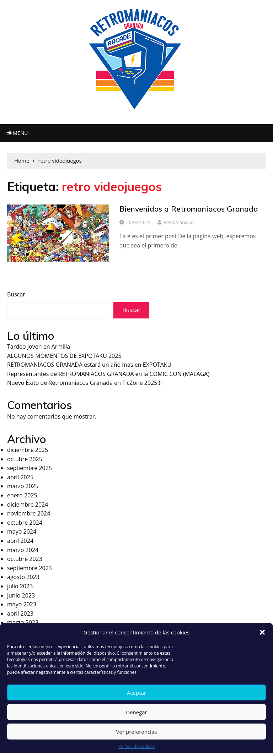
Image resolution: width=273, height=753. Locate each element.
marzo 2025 (22, 486)
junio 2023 (21, 595)
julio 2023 (20, 586)
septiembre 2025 (29, 468)
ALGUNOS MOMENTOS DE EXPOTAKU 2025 (64, 356)
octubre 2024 (24, 522)
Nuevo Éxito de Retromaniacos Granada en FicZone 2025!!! (84, 383)
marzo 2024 (22, 550)
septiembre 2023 (29, 568)
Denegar (136, 718)
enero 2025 (22, 495)
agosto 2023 (23, 577)
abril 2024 (20, 541)
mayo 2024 (21, 531)
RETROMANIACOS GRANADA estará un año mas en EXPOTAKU (89, 365)
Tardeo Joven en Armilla (38, 346)
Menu (17, 133)
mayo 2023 (21, 604)
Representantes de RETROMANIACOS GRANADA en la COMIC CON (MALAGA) (108, 374)
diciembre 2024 (27, 504)
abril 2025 (20, 477)
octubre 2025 (24, 459)
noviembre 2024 (28, 513)
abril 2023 (20, 613)
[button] (262, 639)
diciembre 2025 (27, 450)
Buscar (16, 294)
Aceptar (136, 699)
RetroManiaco (179, 222)
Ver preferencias (136, 738)
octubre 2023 (24, 559)
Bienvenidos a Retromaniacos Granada (188, 208)
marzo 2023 (22, 622)
